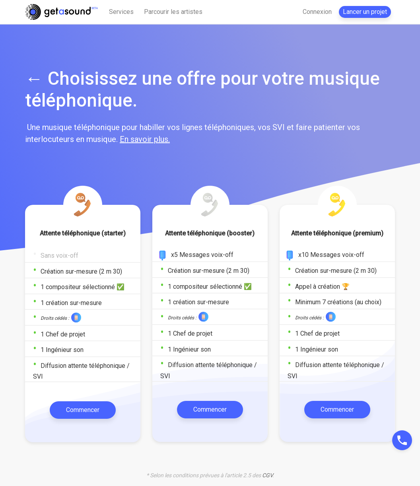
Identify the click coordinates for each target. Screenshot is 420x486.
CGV (267, 475)
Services (121, 12)
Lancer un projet (365, 12)
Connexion (317, 12)
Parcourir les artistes (173, 12)
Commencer (82, 410)
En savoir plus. (145, 139)
